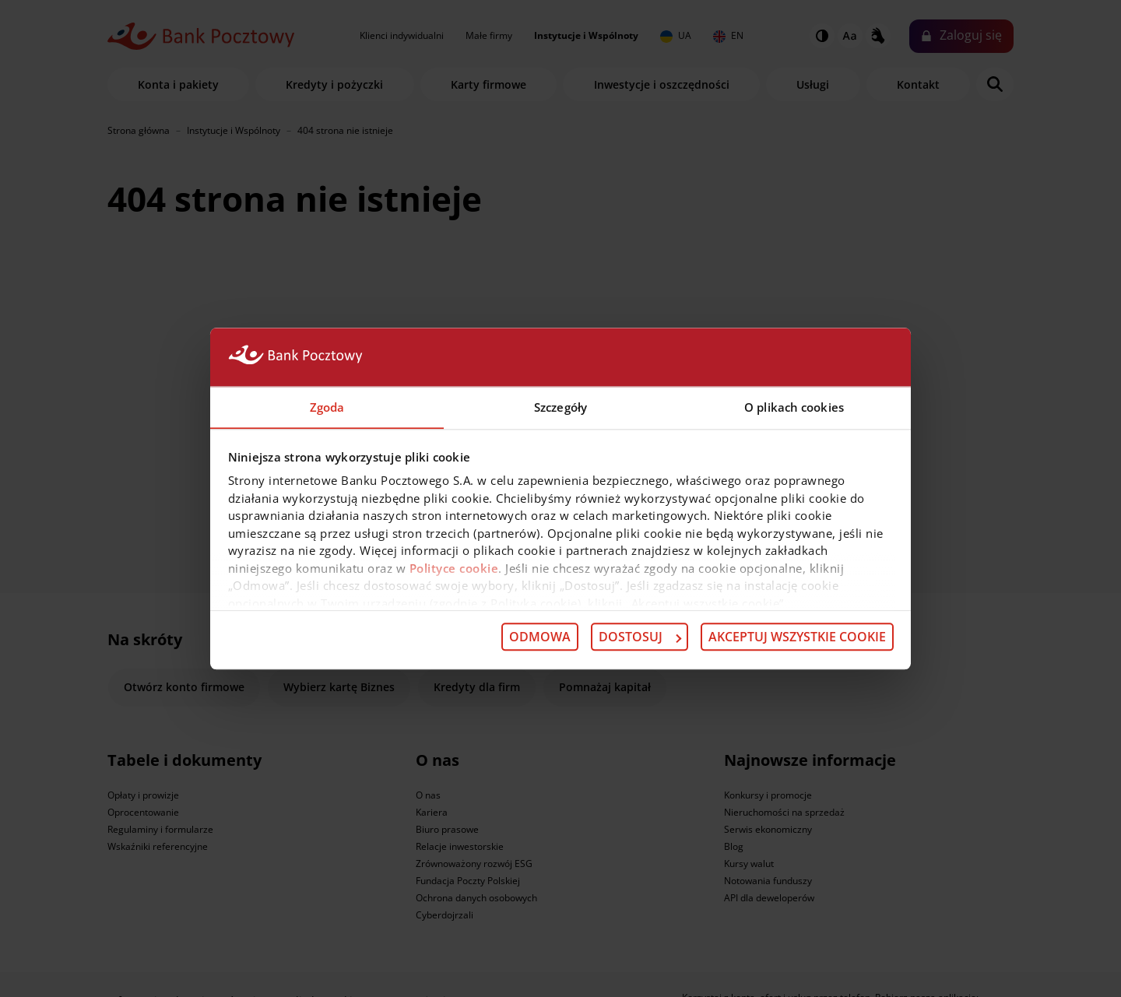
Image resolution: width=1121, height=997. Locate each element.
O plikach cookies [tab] (794, 406)
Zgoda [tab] (327, 406)
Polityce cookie (454, 568)
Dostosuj (640, 637)
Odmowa (540, 637)
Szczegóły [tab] (560, 406)
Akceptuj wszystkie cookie (797, 637)
